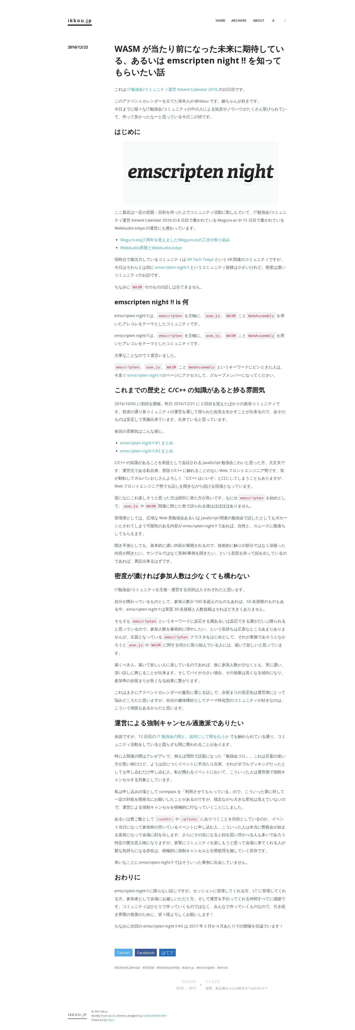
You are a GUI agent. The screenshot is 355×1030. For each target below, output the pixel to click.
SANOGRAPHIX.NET (155, 1015)
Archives (239, 20)
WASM (149, 967)
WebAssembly (169, 967)
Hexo (111, 1020)
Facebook (145, 952)
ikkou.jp (80, 20)
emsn (223, 967)
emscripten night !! (172, 267)
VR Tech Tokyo (200, 259)
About (258, 20)
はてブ (167, 952)
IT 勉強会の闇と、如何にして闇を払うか (193, 736)
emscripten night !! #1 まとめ (146, 443)
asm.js (189, 967)
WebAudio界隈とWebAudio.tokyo (151, 247)
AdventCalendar (128, 967)
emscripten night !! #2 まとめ (146, 450)
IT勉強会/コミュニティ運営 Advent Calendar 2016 (172, 89)
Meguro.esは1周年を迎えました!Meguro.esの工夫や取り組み (175, 239)
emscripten (207, 967)
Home (220, 20)
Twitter (123, 952)
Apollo (112, 1015)
